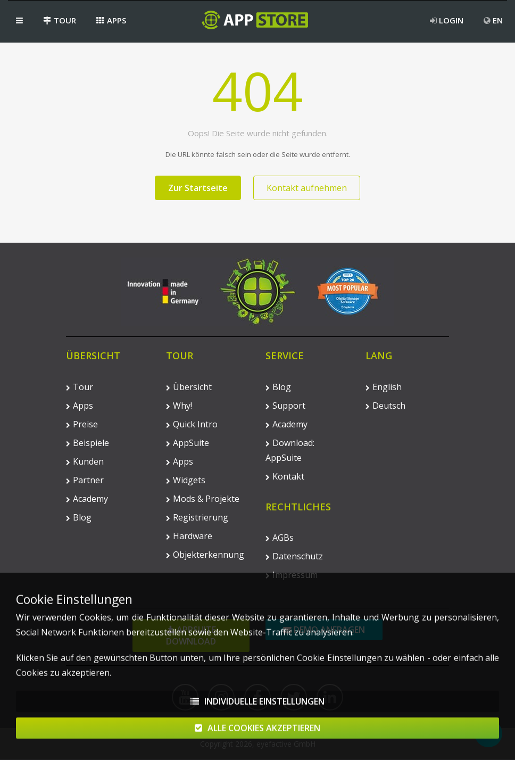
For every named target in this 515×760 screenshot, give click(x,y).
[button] (19, 20)
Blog (79, 517)
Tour (59, 20)
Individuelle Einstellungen (257, 707)
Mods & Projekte (202, 499)
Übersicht (189, 387)
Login (446, 20)
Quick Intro (192, 424)
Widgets (185, 480)
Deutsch (385, 405)
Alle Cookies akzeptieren (257, 733)
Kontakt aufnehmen (307, 188)
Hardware (189, 536)
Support (285, 405)
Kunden (85, 461)
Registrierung (197, 517)
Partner (85, 480)
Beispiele (87, 443)
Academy (87, 499)
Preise (82, 424)
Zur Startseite (198, 188)
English (384, 387)
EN (493, 20)
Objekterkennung (205, 554)
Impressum (291, 575)
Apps (111, 20)
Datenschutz (294, 556)
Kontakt (284, 476)
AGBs (279, 537)
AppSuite (187, 443)
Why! (179, 405)
